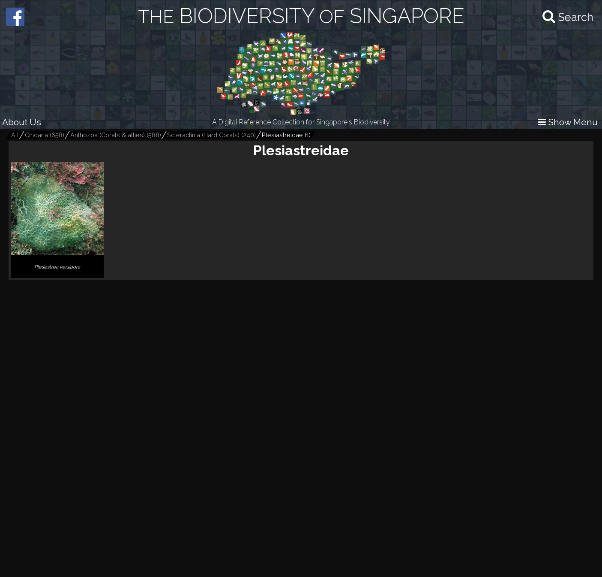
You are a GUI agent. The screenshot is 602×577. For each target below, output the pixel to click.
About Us (21, 122)
